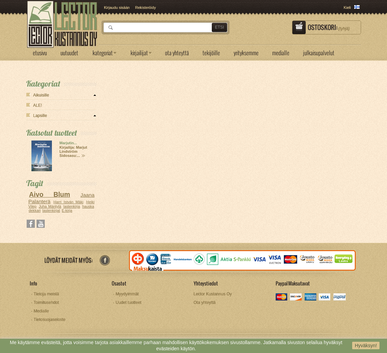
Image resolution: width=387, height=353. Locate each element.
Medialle (41, 311)
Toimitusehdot (46, 302)
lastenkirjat (51, 210)
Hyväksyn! (366, 345)
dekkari (35, 210)
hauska (88, 206)
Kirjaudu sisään (117, 7)
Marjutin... (68, 143)
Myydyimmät (127, 294)
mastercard (282, 297)
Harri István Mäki (69, 202)
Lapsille (40, 115)
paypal (339, 297)
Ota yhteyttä (205, 302)
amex (310, 297)
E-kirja (67, 210)
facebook (104, 260)
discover (296, 297)
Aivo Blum (49, 194)
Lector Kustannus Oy (213, 294)
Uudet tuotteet (128, 302)
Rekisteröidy (145, 7)
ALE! (37, 105)
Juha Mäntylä (50, 206)
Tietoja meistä (46, 294)
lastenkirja (72, 206)
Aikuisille (41, 95)
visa (325, 297)
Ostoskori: (329, 27)
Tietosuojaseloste (50, 319)
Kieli (347, 7)
